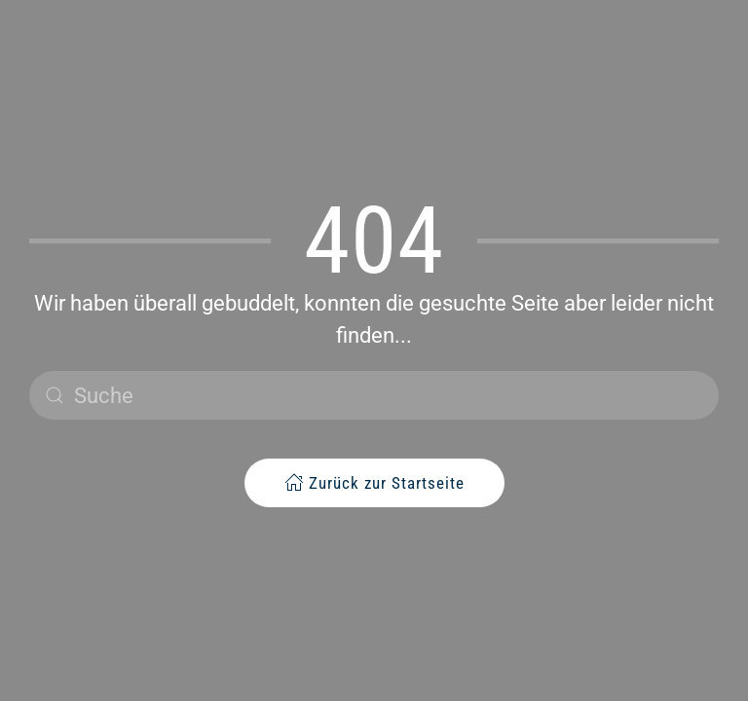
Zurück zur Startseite (374, 482)
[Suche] (374, 395)
